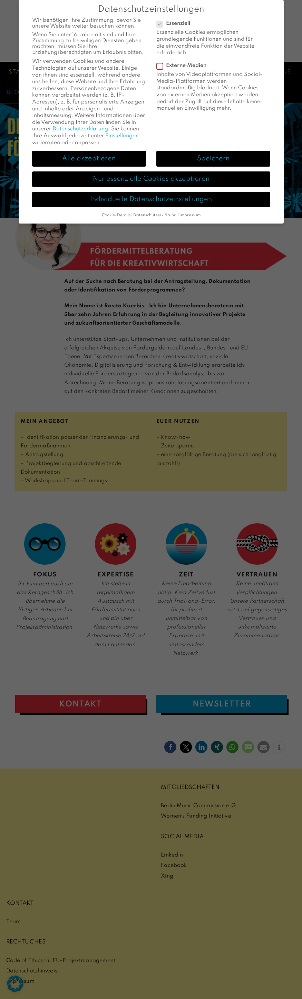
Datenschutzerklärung (80, 121)
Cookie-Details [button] (116, 208)
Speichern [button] (213, 150)
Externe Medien (183, 58)
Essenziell (175, 16)
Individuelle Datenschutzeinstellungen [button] (151, 191)
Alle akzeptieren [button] (89, 150)
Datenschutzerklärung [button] (155, 208)
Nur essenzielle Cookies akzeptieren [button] (151, 171)
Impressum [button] (190, 208)
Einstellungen (122, 128)
